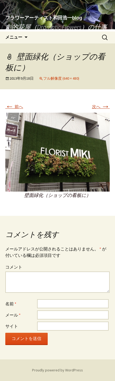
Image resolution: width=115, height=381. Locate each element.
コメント (13, 267)
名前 (10, 303)
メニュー (13, 37)
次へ (101, 106)
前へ (14, 106)
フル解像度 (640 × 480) (61, 78)
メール (13, 315)
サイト (11, 326)
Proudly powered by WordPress (57, 370)
